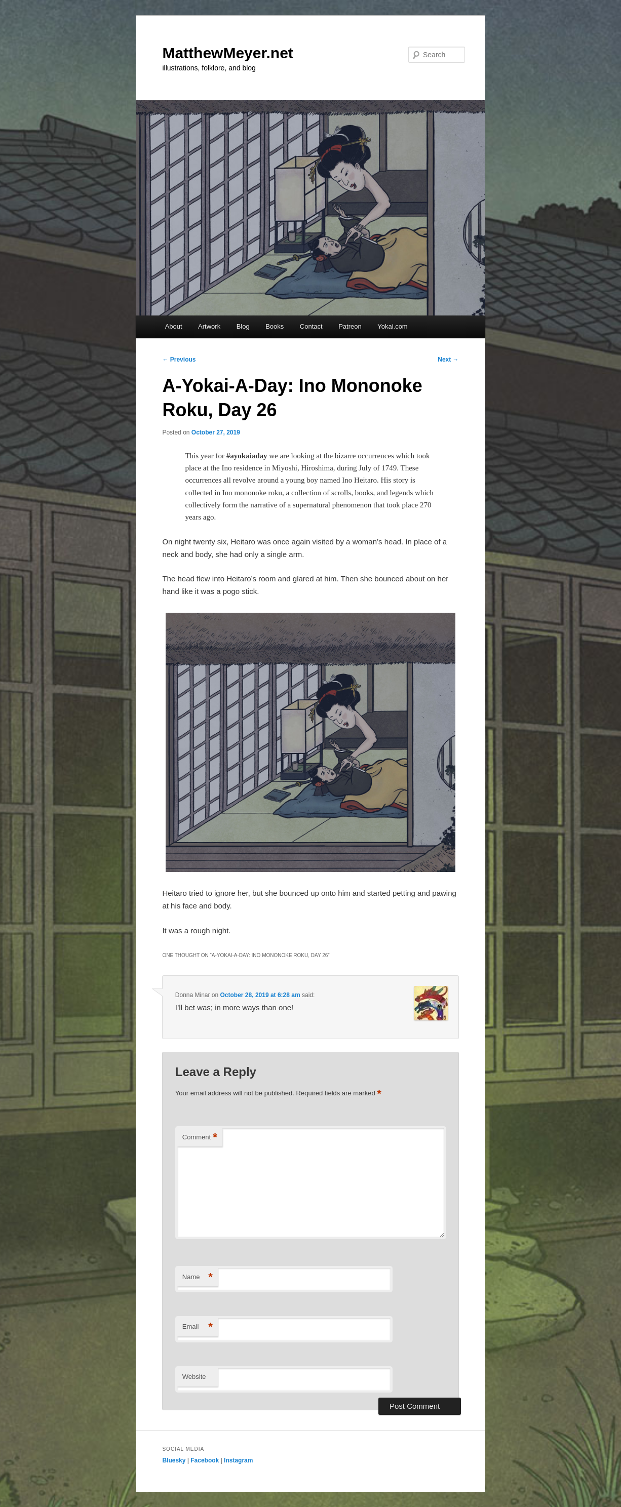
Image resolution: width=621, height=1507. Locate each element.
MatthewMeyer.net (227, 53)
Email (197, 1327)
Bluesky (173, 1460)
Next (448, 359)
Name (197, 1277)
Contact (311, 326)
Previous (179, 359)
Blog (243, 326)
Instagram (238, 1460)
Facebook (204, 1460)
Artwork (209, 326)
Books (274, 326)
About (173, 326)
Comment (199, 1137)
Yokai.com (392, 326)
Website (194, 1376)
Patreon (350, 326)
